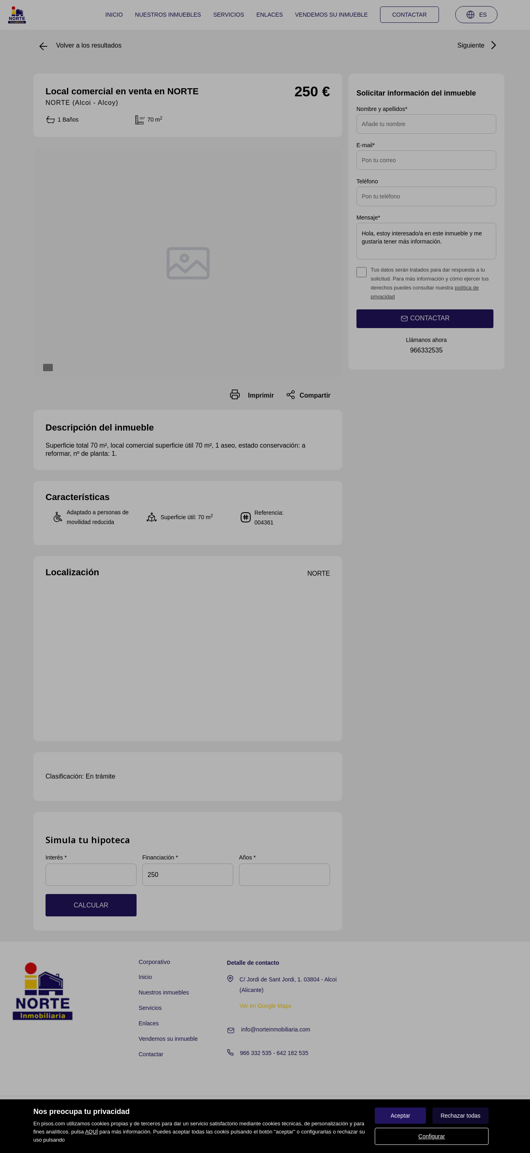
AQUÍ (91, 1132)
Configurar (431, 1136)
